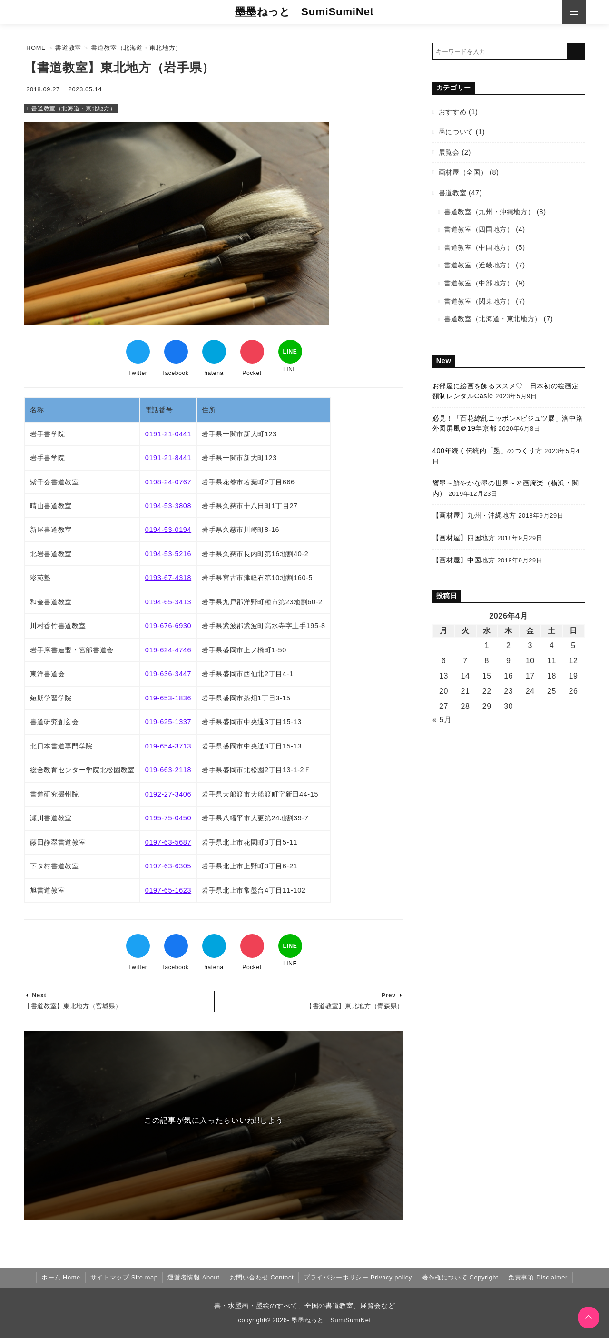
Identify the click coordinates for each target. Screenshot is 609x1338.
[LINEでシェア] (290, 352)
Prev (388, 995)
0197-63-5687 (168, 842)
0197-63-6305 (168, 866)
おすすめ (453, 112)
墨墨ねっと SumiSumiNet (304, 12)
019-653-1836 (168, 698)
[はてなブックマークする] (214, 352)
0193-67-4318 (168, 577)
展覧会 (449, 152)
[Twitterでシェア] (138, 352)
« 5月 (442, 720)
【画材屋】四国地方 (463, 537)
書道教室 (453, 193)
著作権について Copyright (460, 1277)
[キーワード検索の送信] (576, 51)
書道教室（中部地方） (478, 283)
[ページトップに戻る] (588, 1317)
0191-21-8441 (168, 458)
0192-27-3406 (168, 794)
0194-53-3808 (168, 506)
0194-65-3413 (168, 602)
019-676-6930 (168, 626)
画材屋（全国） (463, 172)
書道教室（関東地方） (478, 301)
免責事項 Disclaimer (538, 1277)
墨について (456, 132)
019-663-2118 (168, 770)
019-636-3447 (168, 674)
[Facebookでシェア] (176, 352)
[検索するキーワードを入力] (500, 51)
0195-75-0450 (168, 818)
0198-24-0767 (168, 482)
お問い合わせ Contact (262, 1277)
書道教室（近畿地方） (478, 265)
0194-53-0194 (168, 529)
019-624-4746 (168, 650)
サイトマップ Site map (124, 1277)
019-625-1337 (168, 722)
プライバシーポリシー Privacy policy (358, 1277)
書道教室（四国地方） (478, 229)
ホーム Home (60, 1277)
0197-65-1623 (168, 890)
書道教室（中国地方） (478, 247)
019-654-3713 (168, 746)
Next (39, 995)
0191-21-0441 (168, 434)
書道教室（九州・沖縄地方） (489, 212)
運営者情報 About (193, 1277)
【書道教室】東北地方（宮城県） (73, 1006)
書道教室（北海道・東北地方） (73, 108)
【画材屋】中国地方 (463, 560)
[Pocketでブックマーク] (252, 352)
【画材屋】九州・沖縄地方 (474, 515)
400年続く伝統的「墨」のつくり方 (487, 450)
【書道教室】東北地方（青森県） (354, 1006)
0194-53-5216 (168, 554)
